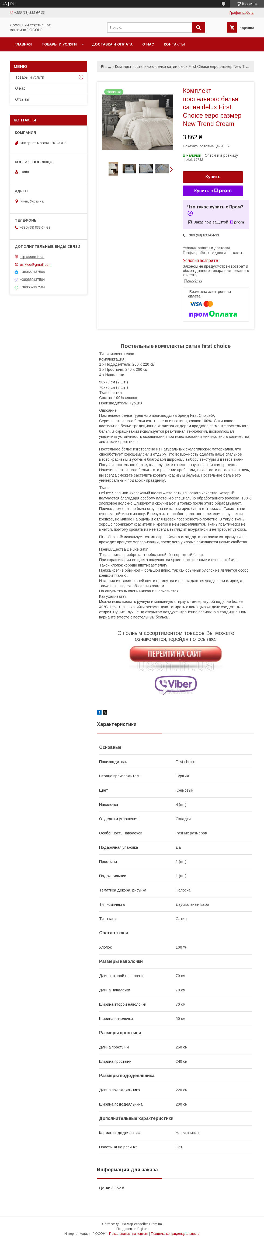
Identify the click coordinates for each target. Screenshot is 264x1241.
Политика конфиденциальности (175, 1234)
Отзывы (22, 99)
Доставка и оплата (112, 44)
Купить (213, 176)
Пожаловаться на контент (128, 1234)
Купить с (213, 190)
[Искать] (198, 27)
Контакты (174, 44)
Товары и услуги (59, 44)
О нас (148, 44)
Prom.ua (155, 1224)
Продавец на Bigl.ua (132, 1229)
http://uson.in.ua (32, 257)
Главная (23, 44)
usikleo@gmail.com (35, 264)
